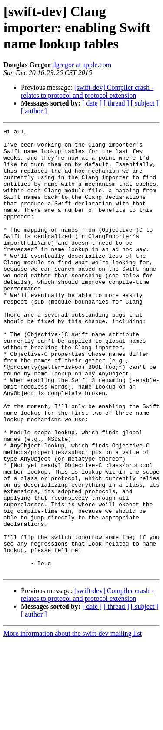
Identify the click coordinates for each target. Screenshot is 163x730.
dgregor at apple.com (82, 64)
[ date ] (92, 103)
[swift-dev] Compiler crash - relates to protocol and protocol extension (87, 91)
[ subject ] (145, 103)
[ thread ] (116, 103)
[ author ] (34, 111)
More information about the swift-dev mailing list (72, 722)
